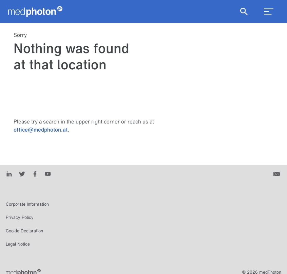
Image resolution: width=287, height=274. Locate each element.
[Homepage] (35, 11)
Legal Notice (18, 244)
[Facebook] (35, 173)
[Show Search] (243, 11)
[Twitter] (22, 173)
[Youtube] (47, 173)
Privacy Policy (20, 217)
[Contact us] (277, 173)
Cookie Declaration (24, 231)
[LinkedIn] (9, 173)
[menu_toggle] (268, 11)
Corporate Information (27, 204)
